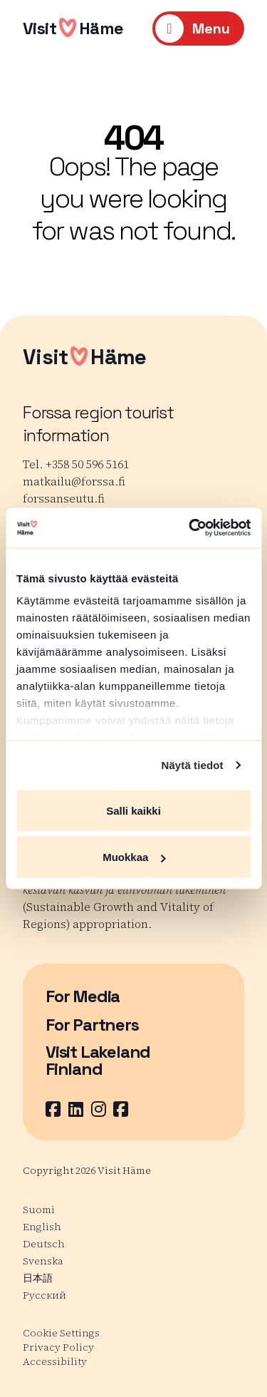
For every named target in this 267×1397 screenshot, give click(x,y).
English (42, 1227)
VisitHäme (73, 28)
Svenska (43, 1261)
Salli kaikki (133, 810)
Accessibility (55, 1361)
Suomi (39, 1209)
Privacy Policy (58, 1347)
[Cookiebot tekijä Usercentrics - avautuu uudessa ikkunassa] (190, 528)
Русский (44, 1295)
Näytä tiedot (193, 765)
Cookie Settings (61, 1333)
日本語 (38, 1278)
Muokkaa (134, 857)
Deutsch (44, 1244)
